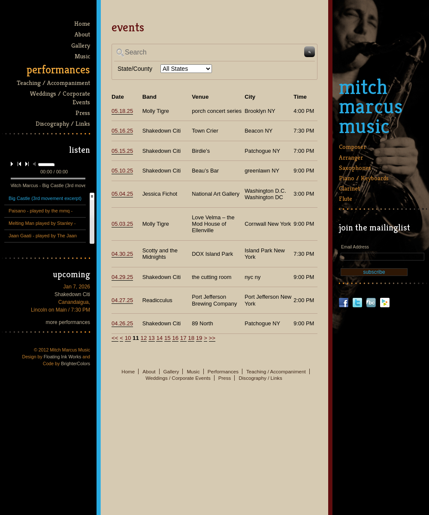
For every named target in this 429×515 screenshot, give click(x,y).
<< (115, 338)
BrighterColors (75, 363)
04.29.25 (122, 277)
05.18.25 (122, 111)
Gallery (80, 45)
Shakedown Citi (72, 294)
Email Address (355, 247)
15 (167, 338)
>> (212, 338)
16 (175, 338)
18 (191, 338)
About (82, 34)
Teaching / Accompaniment (53, 83)
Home (82, 23)
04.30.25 (122, 254)
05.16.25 (122, 130)
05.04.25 (122, 194)
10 (128, 338)
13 (151, 338)
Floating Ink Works (63, 356)
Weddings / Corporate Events (60, 97)
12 (144, 338)
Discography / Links (63, 123)
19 (199, 338)
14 (159, 338)
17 (183, 338)
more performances (68, 322)
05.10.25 (122, 170)
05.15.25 (122, 151)
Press (83, 113)
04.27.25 (122, 300)
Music (82, 56)
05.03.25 (122, 224)
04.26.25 (122, 323)
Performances (58, 69)
